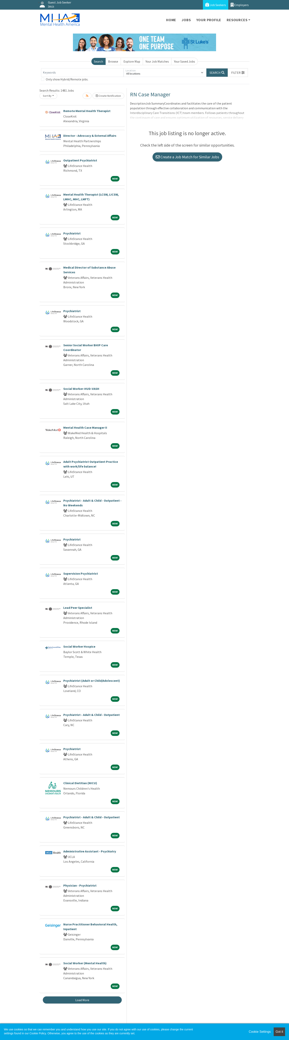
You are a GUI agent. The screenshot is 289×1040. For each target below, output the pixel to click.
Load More (82, 1000)
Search (98, 61)
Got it (279, 1031)
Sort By (47, 96)
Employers (240, 4)
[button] (238, 72)
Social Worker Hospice (79, 646)
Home (171, 20)
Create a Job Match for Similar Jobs (187, 156)
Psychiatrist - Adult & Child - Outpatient (91, 715)
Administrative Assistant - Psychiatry (89, 851)
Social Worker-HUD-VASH (81, 389)
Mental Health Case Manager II (85, 427)
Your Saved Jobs (184, 61)
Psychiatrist (72, 233)
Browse (113, 61)
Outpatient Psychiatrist (80, 160)
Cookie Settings (260, 1031)
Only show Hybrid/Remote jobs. (67, 79)
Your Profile (208, 20)
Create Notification (108, 96)
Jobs (186, 20)
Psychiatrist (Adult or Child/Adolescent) (91, 681)
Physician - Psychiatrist (80, 885)
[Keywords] (82, 72)
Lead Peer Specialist (77, 608)
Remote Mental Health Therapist (86, 111)
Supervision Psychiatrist (80, 573)
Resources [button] (237, 20)
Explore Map (131, 61)
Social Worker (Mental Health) (85, 963)
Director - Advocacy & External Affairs (89, 136)
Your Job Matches (157, 61)
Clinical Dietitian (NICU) (80, 783)
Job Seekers (215, 4)
